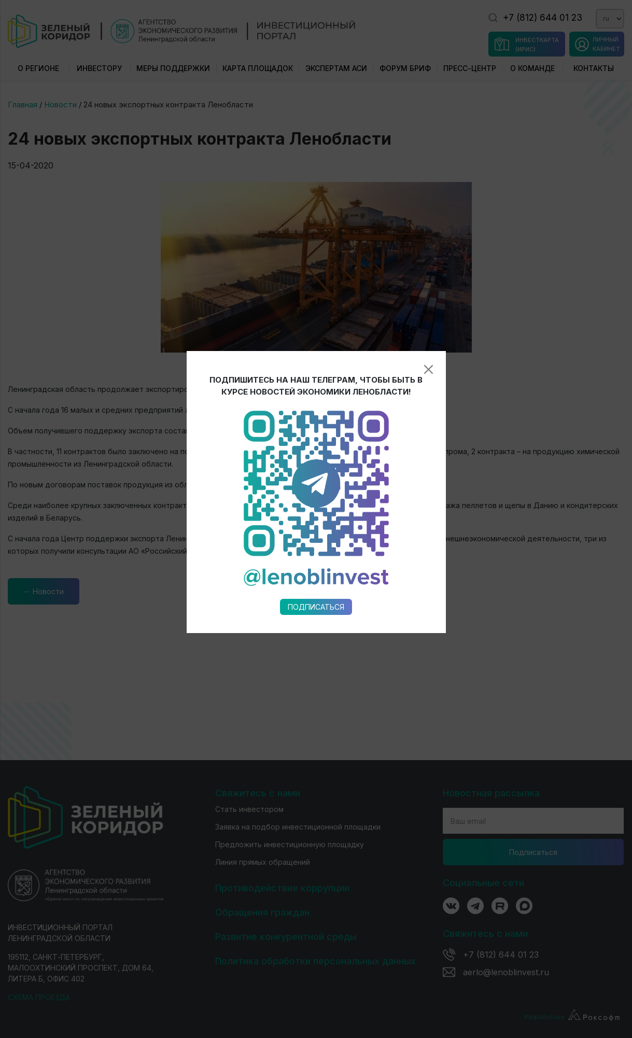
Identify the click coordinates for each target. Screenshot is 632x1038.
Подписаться (316, 486)
